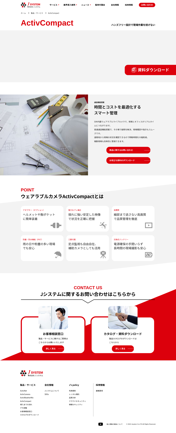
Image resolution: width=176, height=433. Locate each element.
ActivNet (23, 390)
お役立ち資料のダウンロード (122, 160)
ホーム (23, 13)
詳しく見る (51, 348)
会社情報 (49, 384)
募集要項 (99, 390)
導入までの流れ (26, 404)
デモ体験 (23, 408)
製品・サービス (37, 13)
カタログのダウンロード (29, 414)
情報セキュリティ (76, 404)
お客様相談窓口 (26, 411)
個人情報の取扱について (114, 424)
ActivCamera (25, 394)
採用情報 (100, 384)
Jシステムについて (52, 390)
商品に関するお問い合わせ (121, 150)
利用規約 (72, 390)
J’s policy (74, 384)
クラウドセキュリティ (77, 401)
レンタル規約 (74, 394)
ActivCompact (25, 401)
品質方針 (72, 397)
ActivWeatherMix (26, 397)
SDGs (47, 394)
